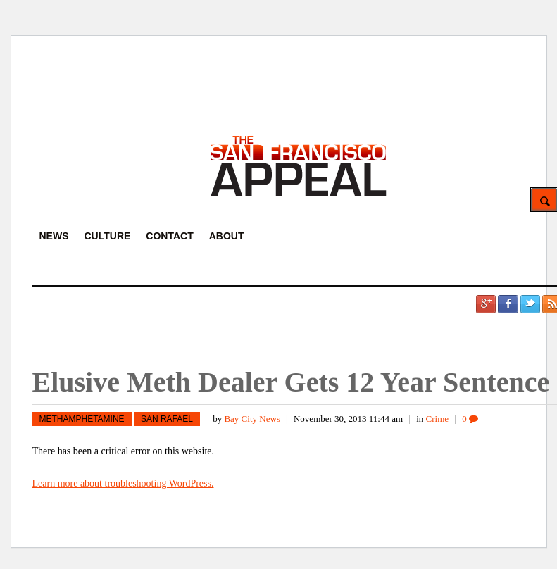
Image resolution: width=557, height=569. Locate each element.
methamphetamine (82, 419)
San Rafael (167, 419)
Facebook (508, 304)
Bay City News (252, 418)
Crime (438, 418)
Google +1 (486, 304)
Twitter (530, 304)
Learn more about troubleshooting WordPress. (123, 483)
